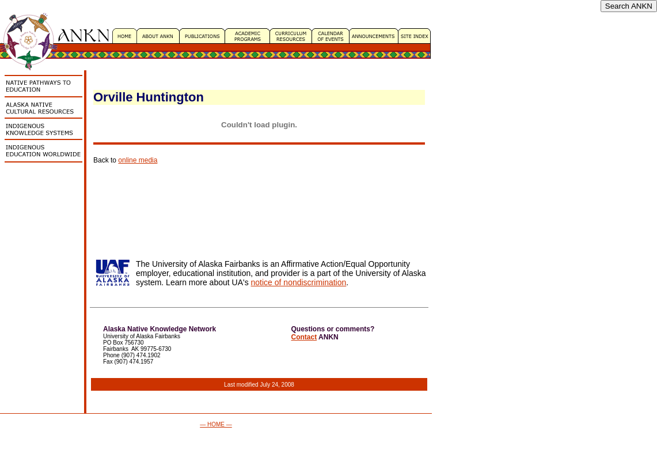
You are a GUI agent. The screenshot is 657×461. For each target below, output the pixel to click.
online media (137, 160)
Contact (304, 337)
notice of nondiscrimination (299, 282)
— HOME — (216, 424)
